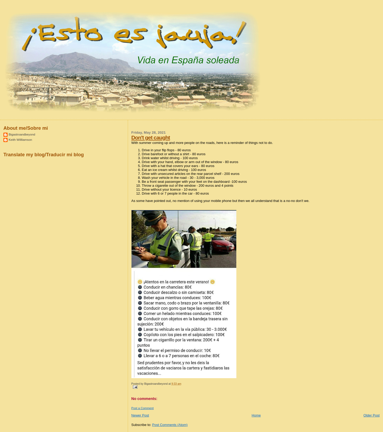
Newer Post (140, 415)
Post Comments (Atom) (170, 425)
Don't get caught (150, 137)
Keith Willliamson (20, 139)
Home (256, 415)
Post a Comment (142, 408)
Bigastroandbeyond (22, 134)
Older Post (372, 415)
